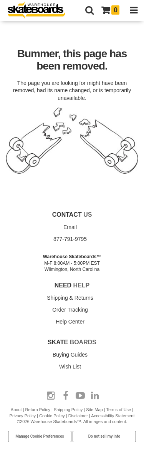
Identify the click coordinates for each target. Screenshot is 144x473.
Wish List (70, 366)
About (16, 409)
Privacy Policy (23, 415)
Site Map (94, 409)
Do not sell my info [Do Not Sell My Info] (104, 436)
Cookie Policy (52, 415)
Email (70, 227)
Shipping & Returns (70, 298)
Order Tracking (70, 310)
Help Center (70, 322)
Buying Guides (70, 355)
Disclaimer (78, 415)
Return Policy (37, 409)
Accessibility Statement (112, 415)
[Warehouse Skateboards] (40, 10)
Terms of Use (118, 409)
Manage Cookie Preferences (39, 436)
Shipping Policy (68, 409)
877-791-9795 (70, 239)
